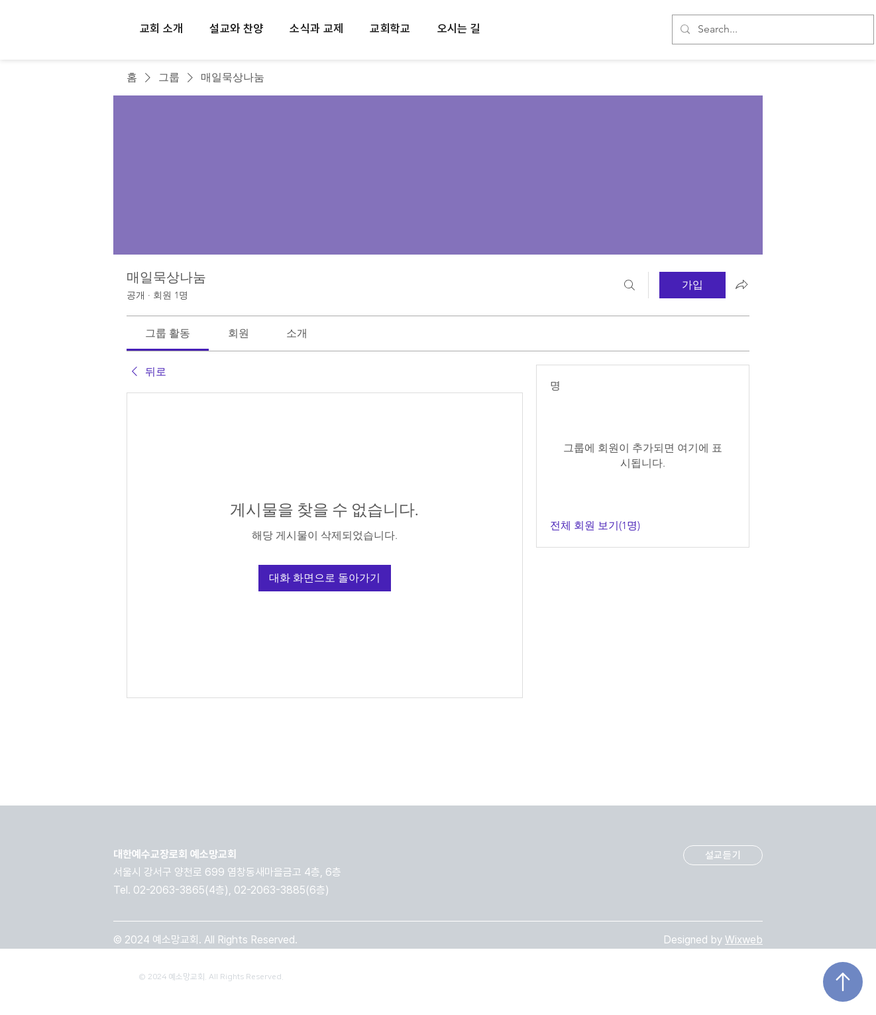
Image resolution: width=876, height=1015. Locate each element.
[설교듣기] (723, 855)
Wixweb (744, 939)
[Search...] (772, 29)
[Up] (843, 982)
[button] (162, 30)
